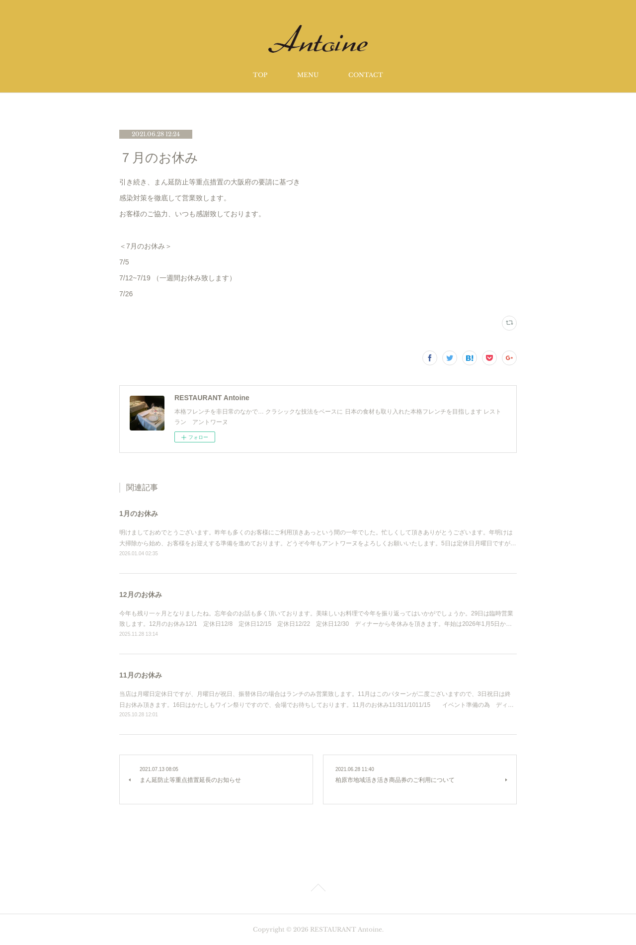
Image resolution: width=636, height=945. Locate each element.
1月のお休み (138, 513)
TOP (260, 75)
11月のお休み (140, 675)
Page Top (318, 889)
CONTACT (365, 75)
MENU (307, 75)
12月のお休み (140, 595)
